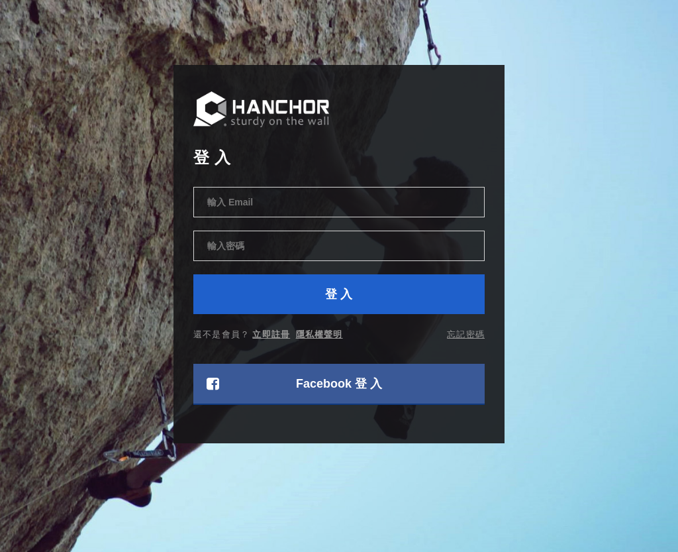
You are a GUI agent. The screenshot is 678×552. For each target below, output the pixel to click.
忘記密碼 (466, 334)
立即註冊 (271, 334)
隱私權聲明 (319, 334)
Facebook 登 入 (294, 384)
